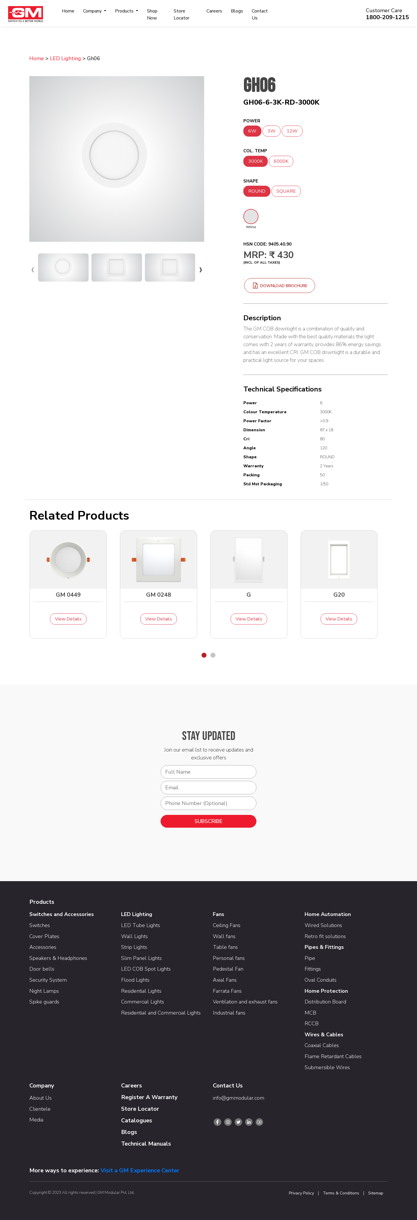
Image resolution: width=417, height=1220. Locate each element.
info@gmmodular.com (238, 1097)
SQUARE (286, 191)
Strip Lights (134, 947)
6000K (281, 161)
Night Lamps (44, 991)
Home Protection (326, 991)
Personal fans (229, 958)
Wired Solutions (323, 925)
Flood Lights (135, 979)
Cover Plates (44, 936)
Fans (218, 914)
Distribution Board (325, 1001)
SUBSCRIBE (208, 821)
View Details (68, 619)
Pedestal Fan (228, 968)
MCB (310, 1012)
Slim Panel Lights (141, 958)
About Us (40, 1097)
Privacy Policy (301, 1193)
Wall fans (224, 936)
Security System (48, 979)
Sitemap (375, 1193)
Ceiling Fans (226, 925)
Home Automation (328, 914)
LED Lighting (65, 58)
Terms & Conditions (341, 1193)
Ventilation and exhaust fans (245, 1001)
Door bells (41, 968)
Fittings (313, 968)
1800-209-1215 (387, 17)
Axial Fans (225, 979)
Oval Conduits (321, 979)
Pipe (310, 958)
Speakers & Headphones (58, 958)
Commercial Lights (142, 1001)
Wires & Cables (324, 1034)
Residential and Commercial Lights (161, 1012)
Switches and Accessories (61, 914)
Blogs (237, 11)
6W (252, 131)
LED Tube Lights (140, 925)
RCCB (312, 1023)
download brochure (280, 286)
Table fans (225, 947)
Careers (214, 11)
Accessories (42, 947)
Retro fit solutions (325, 936)
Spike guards (44, 1001)
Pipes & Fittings (324, 947)
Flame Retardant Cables (333, 1056)
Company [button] (93, 11)
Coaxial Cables (322, 1045)
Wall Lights (134, 936)
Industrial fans (229, 1012)
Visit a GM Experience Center (139, 1170)
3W (271, 131)
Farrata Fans (227, 991)
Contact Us (260, 14)
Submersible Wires (327, 1067)
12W (292, 131)
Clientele (40, 1108)
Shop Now (152, 14)
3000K (255, 161)
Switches (39, 925)
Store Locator (181, 14)
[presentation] (33, 269)
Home (68, 11)
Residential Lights (141, 991)
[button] (203, 655)
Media (36, 1119)
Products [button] (125, 11)
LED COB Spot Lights (146, 968)
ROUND (256, 191)
